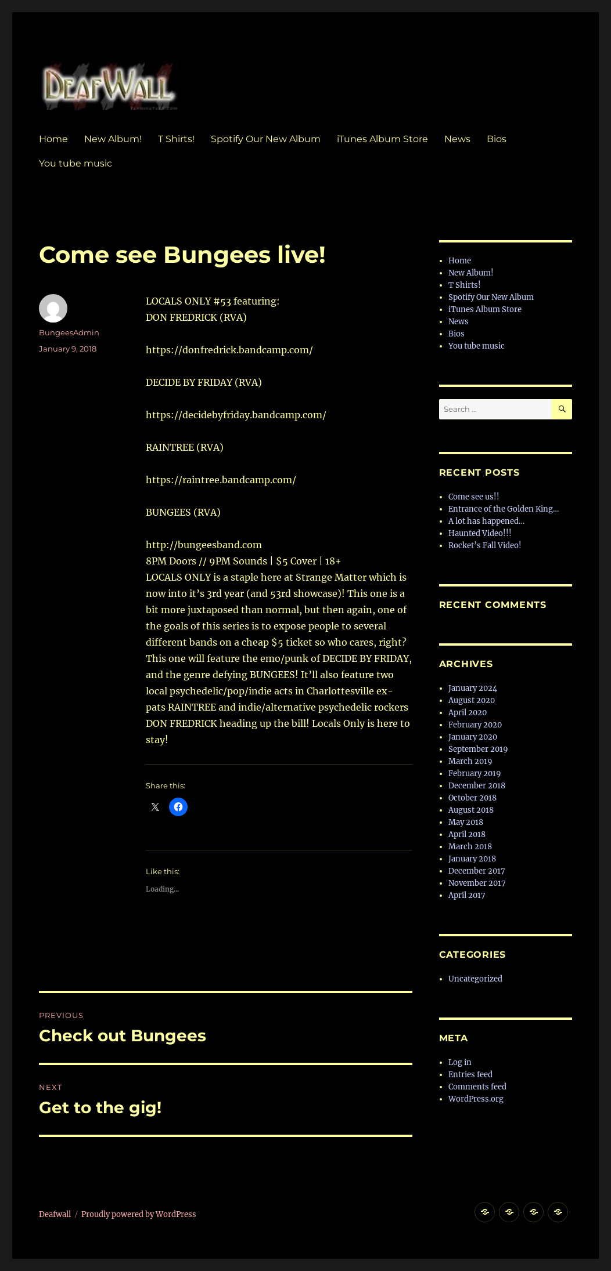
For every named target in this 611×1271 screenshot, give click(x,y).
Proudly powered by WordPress (138, 1214)
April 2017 (467, 895)
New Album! (113, 138)
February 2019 (474, 773)
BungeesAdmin (69, 332)
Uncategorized (475, 979)
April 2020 (467, 713)
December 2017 (476, 871)
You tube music (75, 163)
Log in (460, 1062)
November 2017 (477, 883)
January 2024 (472, 688)
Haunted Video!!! (480, 533)
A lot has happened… (486, 521)
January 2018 (472, 859)
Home (53, 138)
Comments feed (477, 1087)
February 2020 (475, 725)
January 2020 (472, 737)
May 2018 (465, 822)
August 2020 (471, 700)
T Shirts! (176, 138)
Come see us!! (473, 497)
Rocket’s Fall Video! (485, 546)
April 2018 (467, 834)
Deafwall (55, 1214)
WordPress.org (476, 1099)
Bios (496, 138)
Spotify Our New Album (266, 138)
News (457, 138)
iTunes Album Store (382, 138)
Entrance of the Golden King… (503, 509)
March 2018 (470, 847)
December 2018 (476, 786)
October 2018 (472, 798)
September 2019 (478, 749)
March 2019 (470, 761)
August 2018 (471, 810)
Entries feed (470, 1075)
